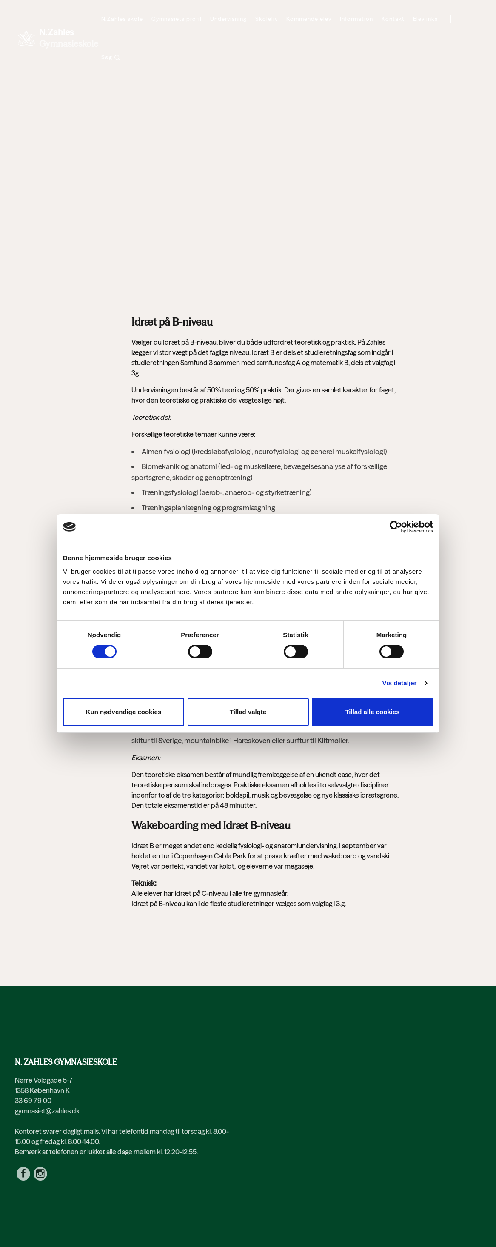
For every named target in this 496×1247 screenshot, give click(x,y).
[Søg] (111, 57)
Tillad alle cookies (372, 711)
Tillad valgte (248, 711)
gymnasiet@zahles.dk (47, 1111)
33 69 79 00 (33, 1100)
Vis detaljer (399, 682)
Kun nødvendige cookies (124, 711)
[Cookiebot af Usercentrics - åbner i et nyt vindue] (396, 527)
